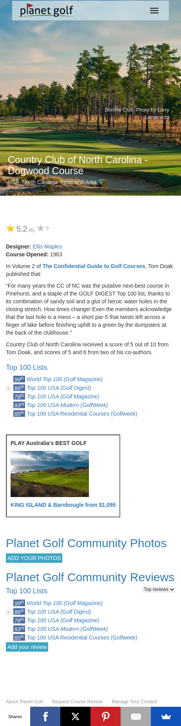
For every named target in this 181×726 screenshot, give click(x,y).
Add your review (27, 647)
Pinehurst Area (79, 182)
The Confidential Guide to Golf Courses (93, 266)
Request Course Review (77, 701)
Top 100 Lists (26, 367)
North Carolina (40, 182)
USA (13, 182)
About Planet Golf (24, 701)
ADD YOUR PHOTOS (34, 558)
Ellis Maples (47, 246)
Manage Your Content (134, 701)
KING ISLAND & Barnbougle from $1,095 (63, 505)
